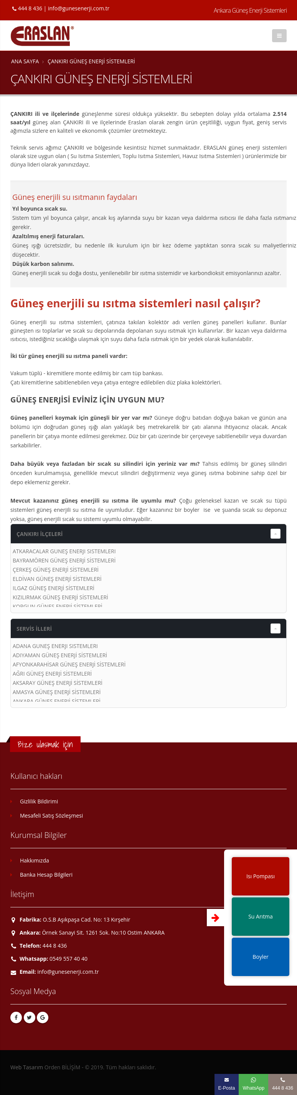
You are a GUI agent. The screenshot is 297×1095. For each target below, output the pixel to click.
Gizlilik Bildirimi (39, 801)
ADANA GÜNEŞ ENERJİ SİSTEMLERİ (55, 646)
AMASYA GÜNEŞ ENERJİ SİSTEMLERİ (57, 692)
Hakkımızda (34, 860)
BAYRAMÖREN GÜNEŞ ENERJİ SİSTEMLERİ (64, 560)
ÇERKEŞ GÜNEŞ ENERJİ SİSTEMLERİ (56, 569)
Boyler (260, 956)
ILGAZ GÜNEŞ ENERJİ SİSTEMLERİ (53, 588)
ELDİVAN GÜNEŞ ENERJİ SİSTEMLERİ (57, 578)
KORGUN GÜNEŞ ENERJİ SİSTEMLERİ (57, 606)
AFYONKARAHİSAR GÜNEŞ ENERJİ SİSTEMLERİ (69, 664)
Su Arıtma (260, 916)
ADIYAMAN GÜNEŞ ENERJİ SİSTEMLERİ (60, 655)
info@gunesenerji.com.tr (78, 8)
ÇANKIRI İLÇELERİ (39, 534)
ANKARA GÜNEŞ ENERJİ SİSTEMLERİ (57, 701)
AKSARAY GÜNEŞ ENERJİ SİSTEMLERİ (57, 682)
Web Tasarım (26, 1067)
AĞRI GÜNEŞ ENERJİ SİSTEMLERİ (52, 673)
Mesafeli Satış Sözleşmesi (51, 815)
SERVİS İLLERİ (34, 628)
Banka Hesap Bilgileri (46, 874)
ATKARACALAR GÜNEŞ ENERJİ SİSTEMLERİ (64, 551)
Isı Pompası (260, 876)
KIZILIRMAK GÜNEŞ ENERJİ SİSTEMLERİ (60, 597)
